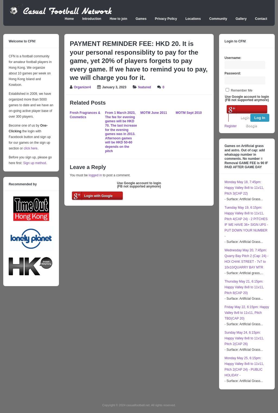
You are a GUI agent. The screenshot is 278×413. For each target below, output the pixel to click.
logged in (95, 175)
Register (231, 126)
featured (144, 87)
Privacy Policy (166, 19)
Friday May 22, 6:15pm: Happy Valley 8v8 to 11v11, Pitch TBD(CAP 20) (247, 312)
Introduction (91, 19)
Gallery (241, 19)
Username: (233, 58)
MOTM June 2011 (153, 113)
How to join (118, 19)
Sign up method (34, 163)
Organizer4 (82, 87)
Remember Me (241, 90)
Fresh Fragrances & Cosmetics (85, 115)
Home (69, 19)
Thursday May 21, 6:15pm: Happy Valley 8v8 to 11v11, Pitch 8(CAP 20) (244, 287)
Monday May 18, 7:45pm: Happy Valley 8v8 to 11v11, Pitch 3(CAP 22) (244, 187)
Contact (261, 19)
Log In (260, 118)
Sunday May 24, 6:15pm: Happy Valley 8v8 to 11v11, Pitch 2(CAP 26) (244, 338)
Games (141, 19)
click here (30, 148)
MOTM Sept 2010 (189, 113)
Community (218, 19)
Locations (193, 19)
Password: (233, 73)
